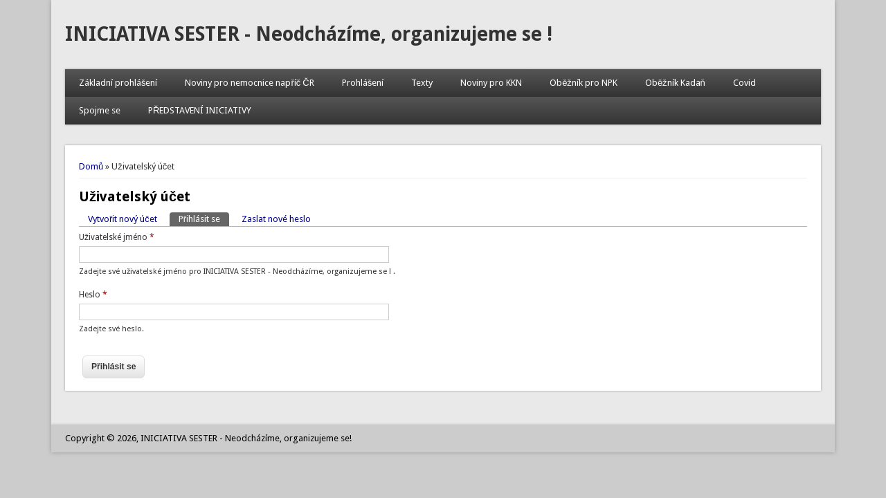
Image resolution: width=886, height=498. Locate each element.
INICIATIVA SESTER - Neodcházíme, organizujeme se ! (308, 34)
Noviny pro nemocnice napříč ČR (249, 82)
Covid (744, 82)
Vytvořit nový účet (122, 219)
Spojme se (99, 110)
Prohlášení (363, 82)
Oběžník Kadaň (675, 82)
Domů (91, 166)
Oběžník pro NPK (583, 82)
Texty (422, 82)
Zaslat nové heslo (276, 219)
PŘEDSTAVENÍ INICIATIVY (199, 110)
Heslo (93, 294)
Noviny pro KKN (491, 82)
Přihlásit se (204, 218)
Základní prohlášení (118, 82)
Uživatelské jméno (116, 237)
